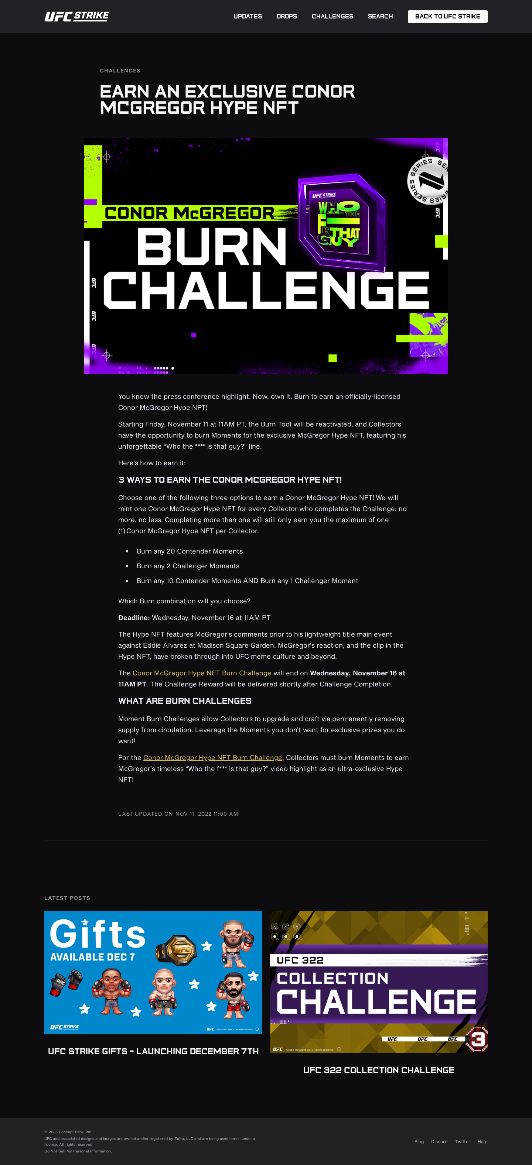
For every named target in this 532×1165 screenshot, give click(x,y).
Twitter (462, 1141)
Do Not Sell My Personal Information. (78, 1151)
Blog (419, 1141)
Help (483, 1141)
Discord (439, 1141)
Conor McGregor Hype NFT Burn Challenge (202, 673)
